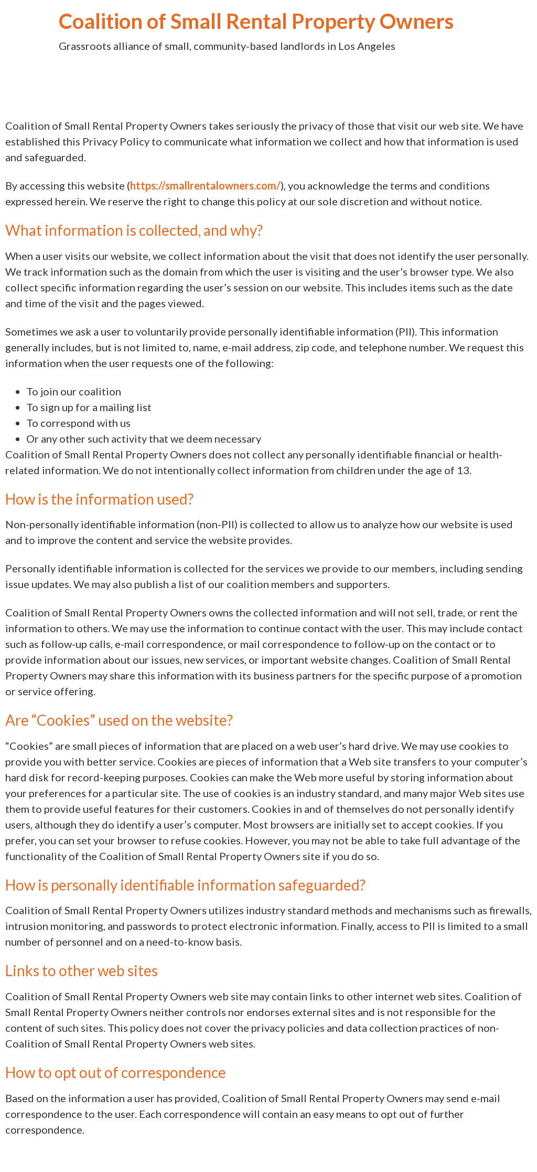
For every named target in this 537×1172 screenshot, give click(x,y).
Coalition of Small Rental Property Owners (256, 21)
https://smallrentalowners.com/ (205, 185)
